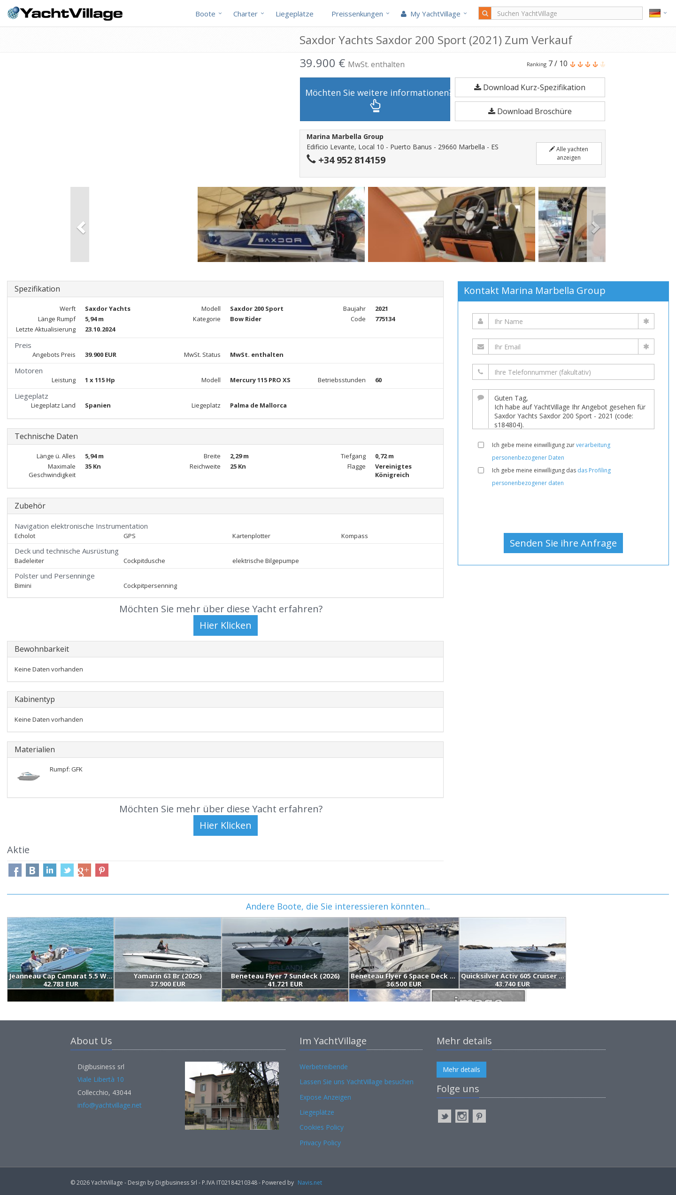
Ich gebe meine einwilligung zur (551, 451)
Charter (245, 13)
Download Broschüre (530, 111)
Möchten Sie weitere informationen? (377, 100)
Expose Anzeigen (325, 1097)
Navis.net (310, 1183)
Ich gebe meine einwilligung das (551, 476)
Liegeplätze (295, 13)
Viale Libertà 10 (100, 1079)
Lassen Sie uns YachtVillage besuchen (357, 1081)
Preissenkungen (357, 13)
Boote (205, 13)
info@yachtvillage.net (109, 1105)
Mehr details (461, 1069)
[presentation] (563, 510)
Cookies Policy (322, 1127)
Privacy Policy (320, 1142)
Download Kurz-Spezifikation (529, 87)
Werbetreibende (324, 1066)
